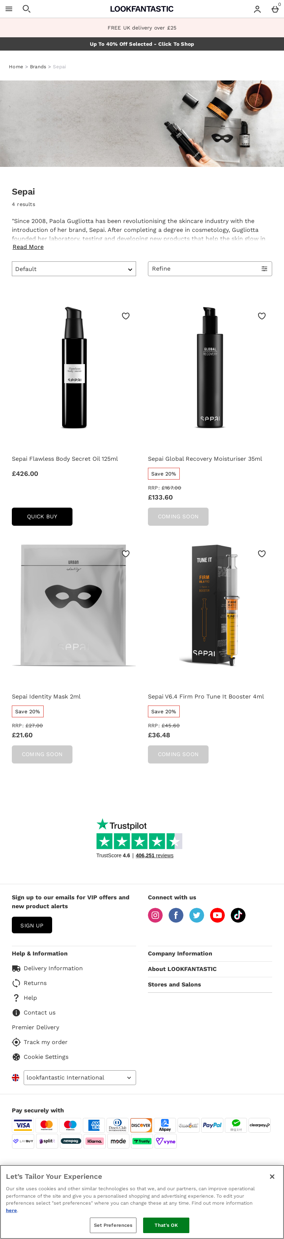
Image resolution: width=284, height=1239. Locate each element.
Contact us (33, 1012)
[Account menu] (257, 9)
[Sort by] (74, 268)
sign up (31, 925)
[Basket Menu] (275, 9)
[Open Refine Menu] (210, 268)
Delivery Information (47, 968)
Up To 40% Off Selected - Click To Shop (142, 44)
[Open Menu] (9, 9)
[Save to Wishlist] (125, 316)
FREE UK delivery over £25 (142, 28)
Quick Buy (49, 519)
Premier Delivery (35, 1027)
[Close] (272, 1176)
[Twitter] (196, 920)
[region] (142, 1202)
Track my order (40, 1042)
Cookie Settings (40, 1057)
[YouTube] (217, 920)
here (11, 1210)
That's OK (166, 1225)
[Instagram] (155, 920)
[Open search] (27, 9)
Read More (28, 246)
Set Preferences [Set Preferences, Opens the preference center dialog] (113, 1225)
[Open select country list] (80, 1077)
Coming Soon (178, 516)
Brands (38, 66)
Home (16, 66)
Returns (29, 983)
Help (24, 997)
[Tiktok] (238, 920)
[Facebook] (176, 920)
